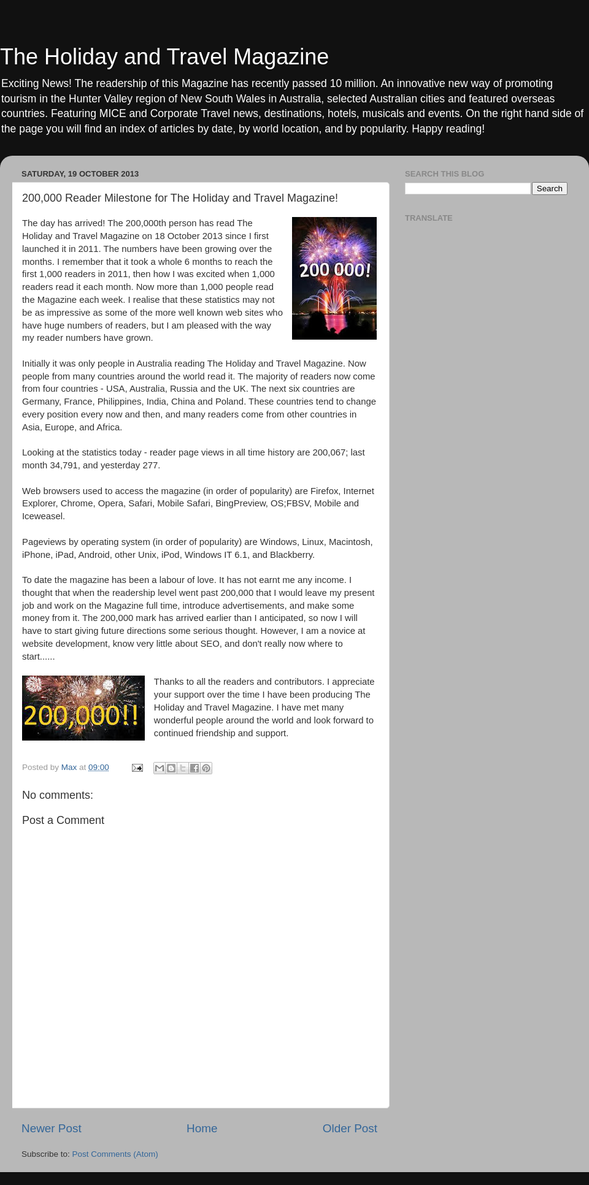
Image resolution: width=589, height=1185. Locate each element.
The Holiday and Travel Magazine (164, 56)
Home (202, 1128)
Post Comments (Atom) (115, 1154)
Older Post (350, 1128)
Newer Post (51, 1128)
